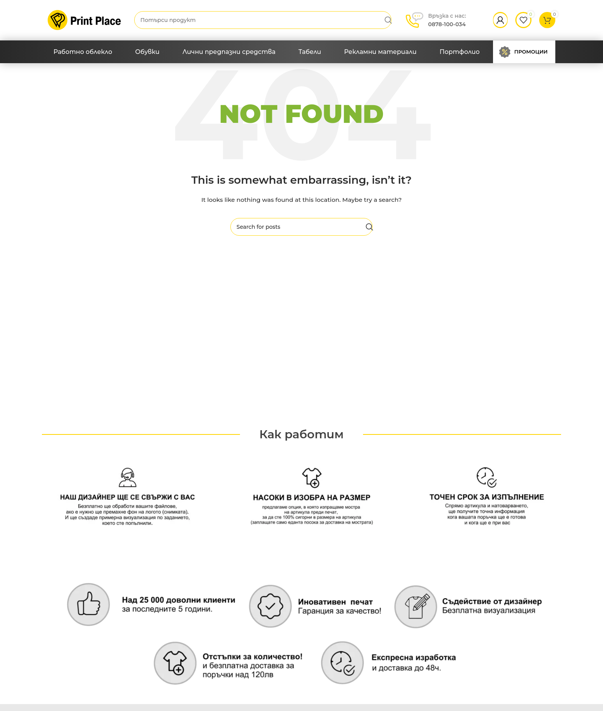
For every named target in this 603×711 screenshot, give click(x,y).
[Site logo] (84, 19)
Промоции (531, 52)
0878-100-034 (447, 20)
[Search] (262, 20)
